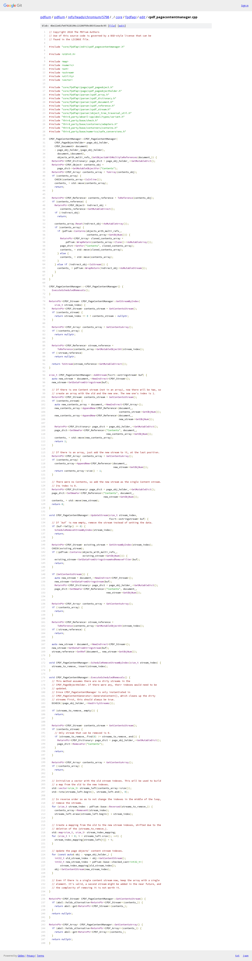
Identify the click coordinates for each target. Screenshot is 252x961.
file (112, 25)
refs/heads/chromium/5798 (88, 17)
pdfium (45, 17)
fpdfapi (130, 17)
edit (142, 17)
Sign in (244, 5)
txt (237, 955)
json (245, 955)
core (119, 17)
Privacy (31, 955)
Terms (40, 955)
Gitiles (21, 955)
